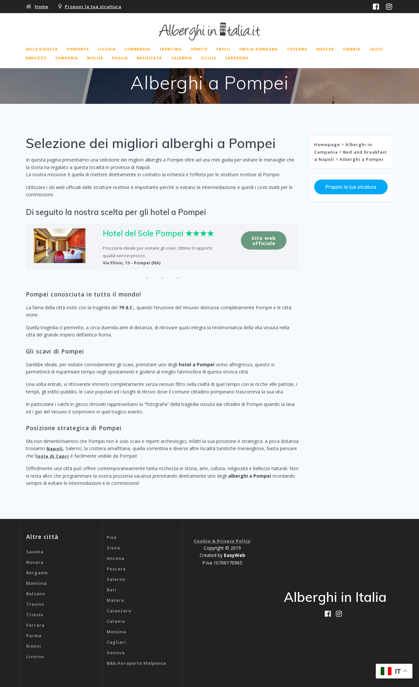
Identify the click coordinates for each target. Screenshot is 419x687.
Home (41, 7)
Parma (34, 636)
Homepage (327, 144)
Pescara (116, 569)
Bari (112, 590)
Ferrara (35, 625)
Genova (116, 653)
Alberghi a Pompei (361, 159)
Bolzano (35, 594)
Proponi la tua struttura (93, 7)
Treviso (35, 604)
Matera (115, 600)
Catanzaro (119, 611)
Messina (116, 632)
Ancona (115, 558)
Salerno (116, 579)
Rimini (33, 646)
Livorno (35, 656)
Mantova (36, 583)
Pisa (112, 537)
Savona (35, 552)
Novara (35, 562)
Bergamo (37, 573)
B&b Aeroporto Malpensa (136, 663)
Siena (113, 548)
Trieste (35, 615)
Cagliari (116, 642)
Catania (116, 621)
